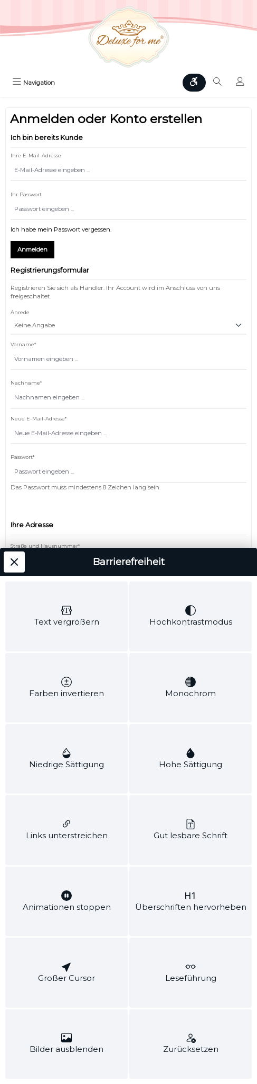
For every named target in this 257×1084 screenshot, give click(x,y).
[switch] (66, 208)
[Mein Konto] (240, 83)
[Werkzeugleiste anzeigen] (194, 83)
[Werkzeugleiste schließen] (14, 122)
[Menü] (33, 83)
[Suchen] (217, 83)
